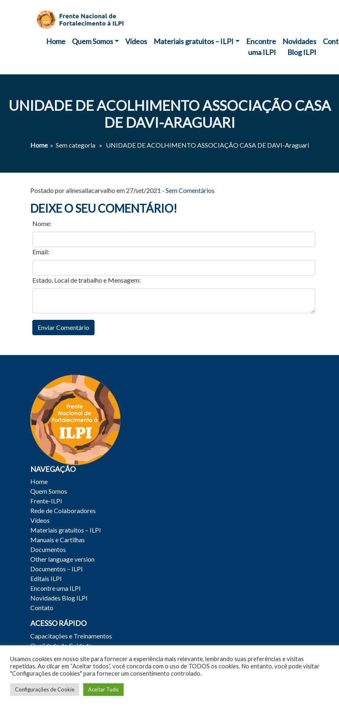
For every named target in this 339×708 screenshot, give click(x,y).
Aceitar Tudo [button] (103, 689)
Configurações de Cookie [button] (44, 689)
